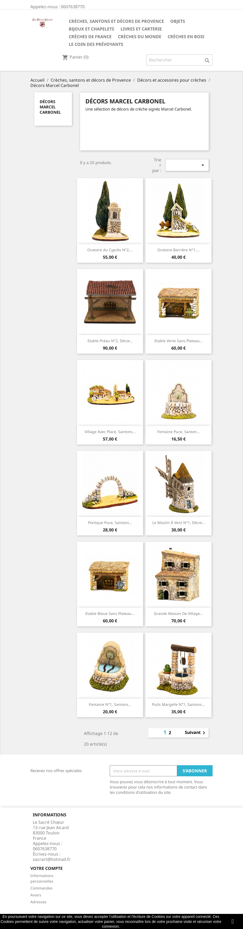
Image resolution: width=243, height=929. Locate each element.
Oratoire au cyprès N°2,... (110, 249)
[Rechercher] (179, 59)
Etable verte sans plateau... (178, 340)
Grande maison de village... (178, 613)
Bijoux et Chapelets (91, 29)
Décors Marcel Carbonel (50, 107)
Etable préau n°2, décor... (110, 340)
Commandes (41, 888)
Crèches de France (90, 36)
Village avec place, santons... (110, 431)
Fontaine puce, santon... (178, 431)
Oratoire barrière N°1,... (178, 249)
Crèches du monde (139, 36)
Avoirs (35, 894)
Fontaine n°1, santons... (110, 704)
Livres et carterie (141, 29)
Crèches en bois (186, 36)
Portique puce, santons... (110, 522)
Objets (177, 21)
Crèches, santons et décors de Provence (116, 21)
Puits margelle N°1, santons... (178, 704)
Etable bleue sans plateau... (110, 613)
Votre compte (46, 868)
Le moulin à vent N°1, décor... (178, 522)
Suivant (196, 733)
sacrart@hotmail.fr (52, 859)
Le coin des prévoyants (96, 44)
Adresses (38, 901)
